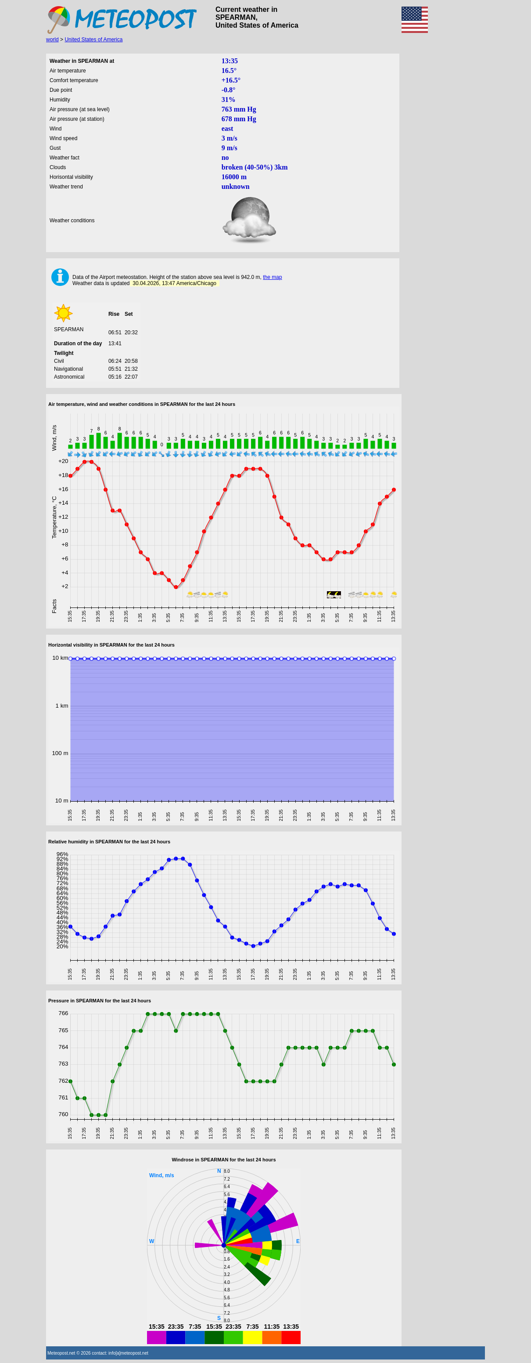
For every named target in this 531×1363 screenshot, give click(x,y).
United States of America (93, 39)
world (52, 39)
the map (272, 277)
